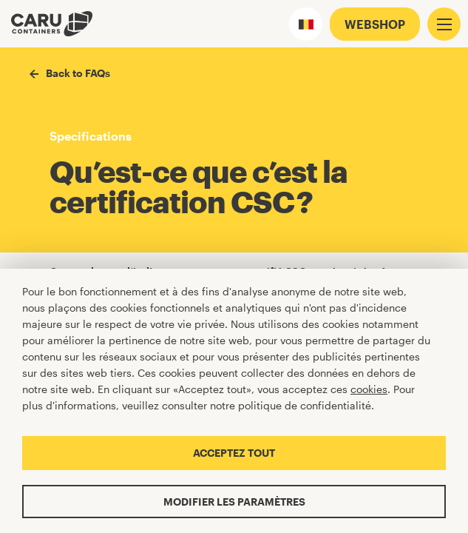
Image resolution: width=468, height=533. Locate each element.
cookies (368, 389)
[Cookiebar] (234, 401)
